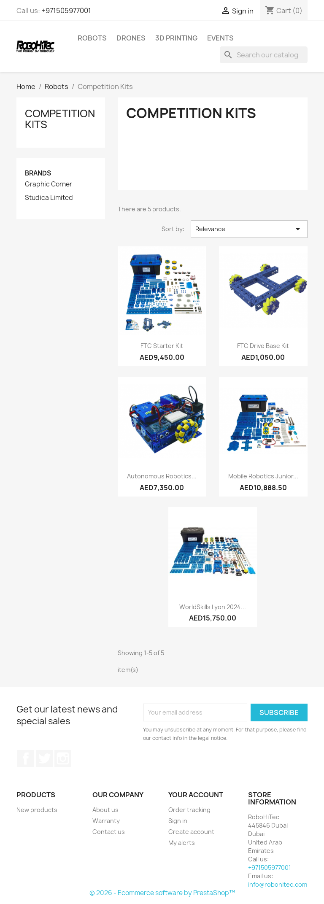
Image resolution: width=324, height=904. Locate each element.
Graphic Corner (48, 184)
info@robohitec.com (277, 884)
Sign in (177, 821)
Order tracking (189, 810)
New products (36, 810)
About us (105, 810)
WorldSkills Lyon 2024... (212, 607)
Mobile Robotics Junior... (263, 476)
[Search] (264, 54)
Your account (195, 794)
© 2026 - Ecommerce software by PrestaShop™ (162, 892)
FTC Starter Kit (161, 346)
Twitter (44, 758)
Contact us (108, 832)
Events (220, 38)
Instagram (62, 758)
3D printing (176, 38)
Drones (131, 38)
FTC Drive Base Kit (263, 346)
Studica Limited (49, 198)
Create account (191, 832)
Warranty (106, 821)
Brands (38, 173)
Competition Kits (60, 119)
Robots (92, 38)
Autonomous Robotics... (162, 476)
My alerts (181, 843)
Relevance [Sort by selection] (249, 229)
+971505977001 (66, 10)
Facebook (25, 758)
